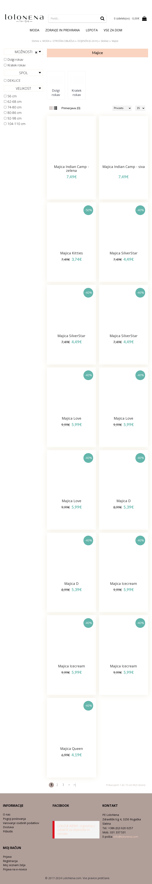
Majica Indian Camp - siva (123, 166)
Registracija (10, 861)
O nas (6, 814)
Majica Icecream (123, 583)
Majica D (123, 500)
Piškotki (8, 831)
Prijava (7, 857)
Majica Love (71, 418)
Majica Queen (71, 748)
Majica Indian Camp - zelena (71, 168)
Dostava (8, 827)
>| (74, 785)
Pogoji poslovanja (14, 819)
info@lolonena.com (126, 836)
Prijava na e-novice (15, 869)
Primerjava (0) (70, 108)
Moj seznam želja (14, 865)
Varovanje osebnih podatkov (21, 823)
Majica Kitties (71, 253)
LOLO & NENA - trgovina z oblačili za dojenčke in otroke (76, 830)
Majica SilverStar (124, 253)
